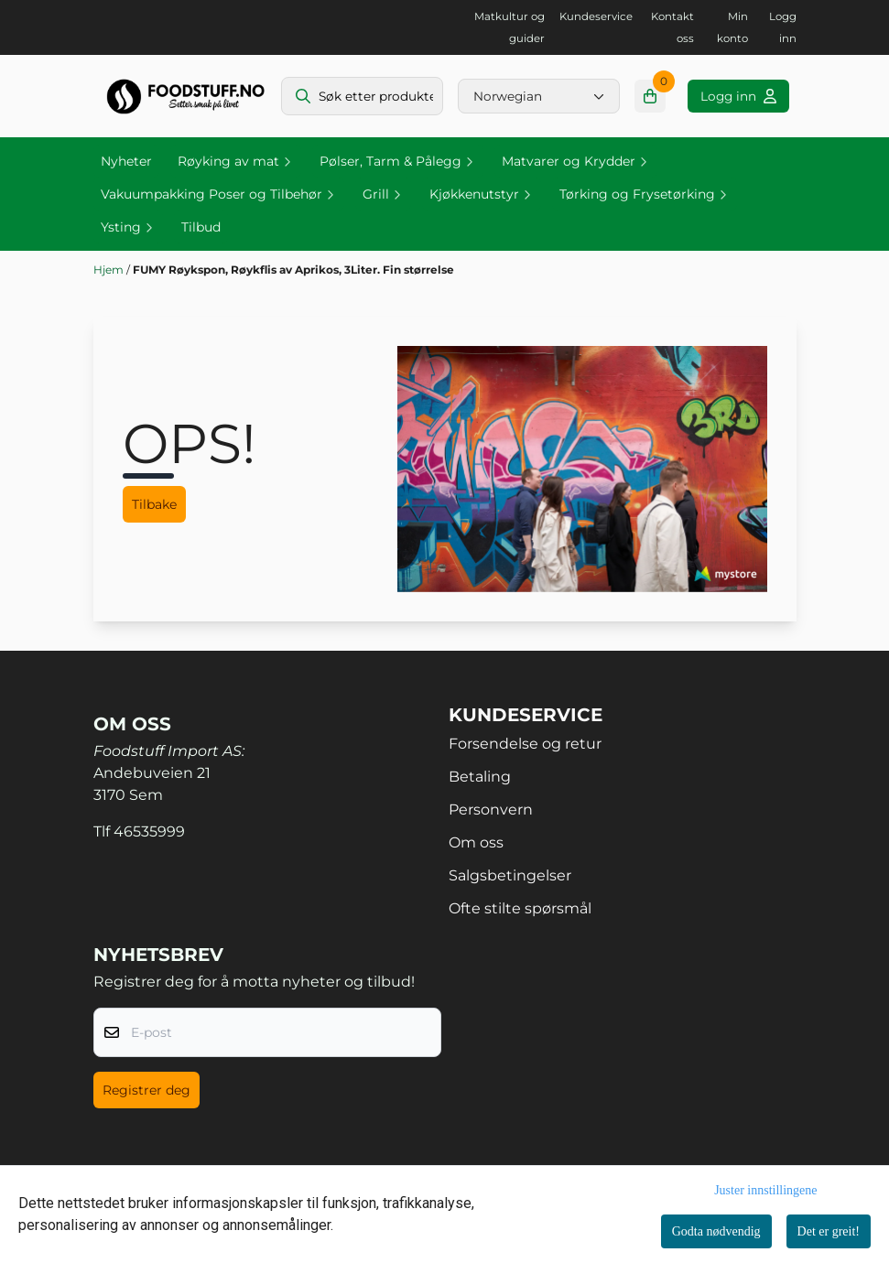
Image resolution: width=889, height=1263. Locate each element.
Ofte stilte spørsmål (520, 908)
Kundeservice (596, 16)
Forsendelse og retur (525, 743)
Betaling (480, 776)
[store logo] (185, 95)
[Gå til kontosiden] (738, 96)
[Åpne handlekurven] (650, 96)
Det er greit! (828, 1231)
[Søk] (362, 96)
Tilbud (201, 227)
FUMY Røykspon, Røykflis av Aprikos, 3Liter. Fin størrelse (293, 269)
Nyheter (126, 161)
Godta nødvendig (716, 1231)
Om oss (476, 842)
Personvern (491, 809)
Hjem (109, 269)
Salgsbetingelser (510, 875)
